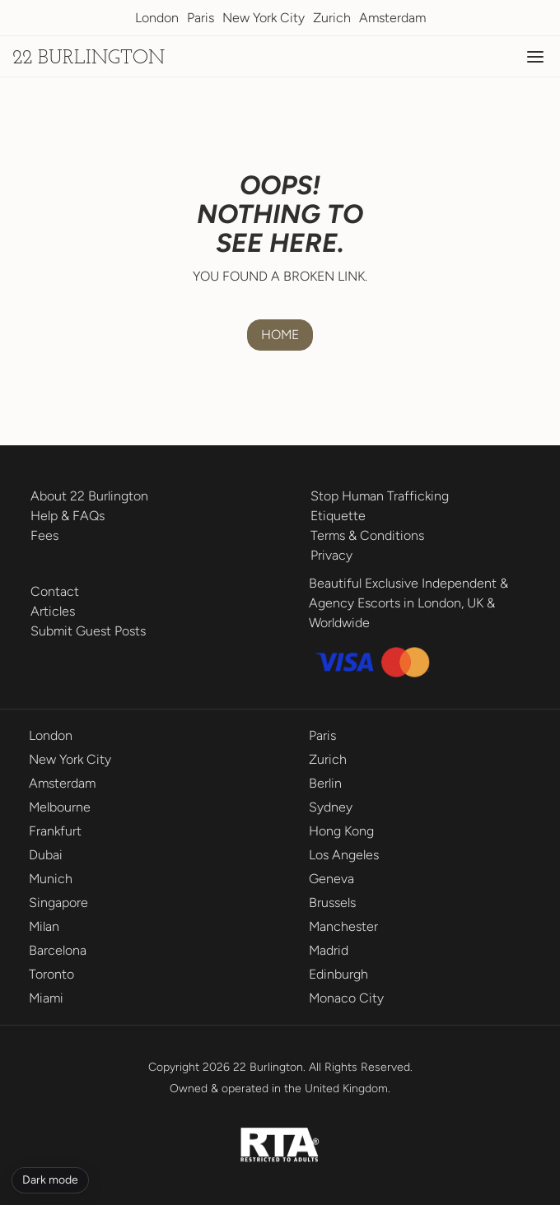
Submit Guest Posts (88, 631)
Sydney (330, 807)
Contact (54, 591)
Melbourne (60, 807)
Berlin (325, 783)
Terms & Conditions (367, 535)
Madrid (328, 950)
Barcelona (57, 950)
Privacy (331, 555)
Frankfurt (55, 831)
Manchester (343, 926)
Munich (50, 878)
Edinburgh (338, 974)
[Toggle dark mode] (50, 1180)
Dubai (46, 855)
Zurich (332, 18)
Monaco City (346, 998)
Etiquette (338, 515)
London (157, 18)
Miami (46, 998)
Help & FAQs (67, 515)
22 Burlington (88, 58)
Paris (200, 18)
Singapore (58, 902)
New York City (263, 18)
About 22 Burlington (89, 496)
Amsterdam (392, 18)
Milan (44, 926)
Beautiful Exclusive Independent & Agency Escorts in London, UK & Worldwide (408, 602)
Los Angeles (344, 855)
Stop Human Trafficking (379, 496)
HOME (280, 334)
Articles (52, 611)
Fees (44, 535)
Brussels (332, 902)
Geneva (331, 878)
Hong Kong (341, 831)
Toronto (51, 974)
